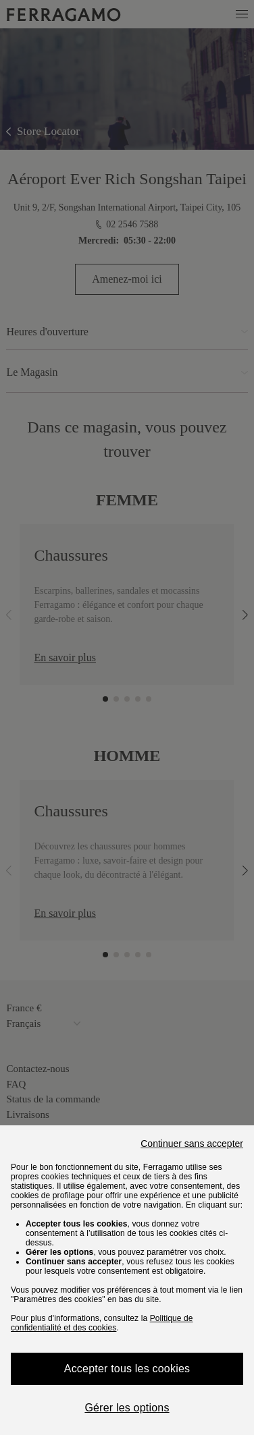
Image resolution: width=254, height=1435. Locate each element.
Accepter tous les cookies (127, 1368)
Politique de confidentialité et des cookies (102, 1323)
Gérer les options (126, 1407)
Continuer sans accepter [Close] (192, 1143)
